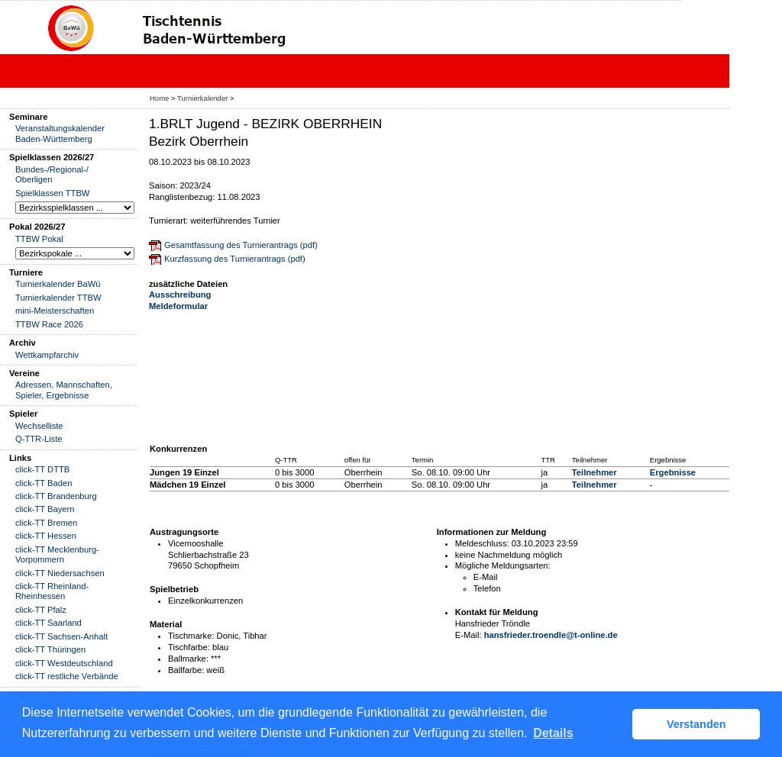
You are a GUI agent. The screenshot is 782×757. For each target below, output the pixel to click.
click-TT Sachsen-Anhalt (61, 636)
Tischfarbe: (189, 647)
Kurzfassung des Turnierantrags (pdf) (234, 258)
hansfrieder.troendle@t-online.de (551, 634)
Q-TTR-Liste (39, 438)
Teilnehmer (594, 472)
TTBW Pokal (39, 238)
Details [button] (553, 732)
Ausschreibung (180, 294)
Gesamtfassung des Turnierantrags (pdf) (241, 245)
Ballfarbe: (186, 670)
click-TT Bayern (45, 509)
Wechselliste (39, 425)
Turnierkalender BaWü (58, 283)
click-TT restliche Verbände (66, 676)
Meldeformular (178, 306)
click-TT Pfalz (40, 609)
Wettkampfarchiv (47, 354)
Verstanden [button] (696, 724)
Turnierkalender (202, 98)
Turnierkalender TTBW (58, 297)
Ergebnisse (673, 472)
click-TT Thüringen (50, 649)
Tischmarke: (191, 635)
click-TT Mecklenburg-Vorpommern (57, 554)
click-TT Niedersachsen (60, 573)
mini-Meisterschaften (54, 310)
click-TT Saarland (48, 622)
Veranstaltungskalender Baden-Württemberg (60, 133)
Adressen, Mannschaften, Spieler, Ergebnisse (63, 389)
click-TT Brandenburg (56, 496)
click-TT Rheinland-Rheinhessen (52, 591)
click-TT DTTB (42, 469)
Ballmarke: (188, 658)
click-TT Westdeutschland (64, 663)
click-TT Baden (43, 483)
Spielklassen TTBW (52, 193)
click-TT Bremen (46, 522)
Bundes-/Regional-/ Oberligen (52, 174)
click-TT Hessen (45, 535)
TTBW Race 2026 (49, 324)
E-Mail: (468, 634)
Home (159, 98)
